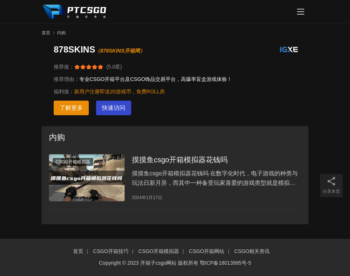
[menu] (300, 11)
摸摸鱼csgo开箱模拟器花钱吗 (180, 160)
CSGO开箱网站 (206, 251)
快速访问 (113, 108)
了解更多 (71, 108)
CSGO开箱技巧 (111, 251)
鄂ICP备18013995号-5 (225, 263)
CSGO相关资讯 (252, 251)
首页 (46, 32)
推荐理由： (66, 79)
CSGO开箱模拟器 (73, 161)
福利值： (64, 91)
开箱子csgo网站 (158, 263)
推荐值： (64, 67)
